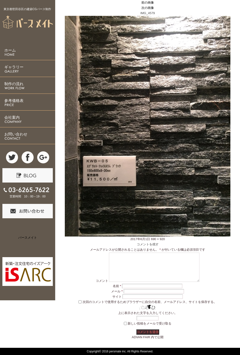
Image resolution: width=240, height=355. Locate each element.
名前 (117, 286)
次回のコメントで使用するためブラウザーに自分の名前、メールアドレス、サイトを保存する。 (150, 302)
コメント (102, 281)
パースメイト (27, 237)
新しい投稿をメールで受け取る (149, 323)
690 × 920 (158, 239)
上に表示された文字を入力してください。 (147, 313)
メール (117, 291)
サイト (117, 296)
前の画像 (147, 2)
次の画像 (147, 8)
